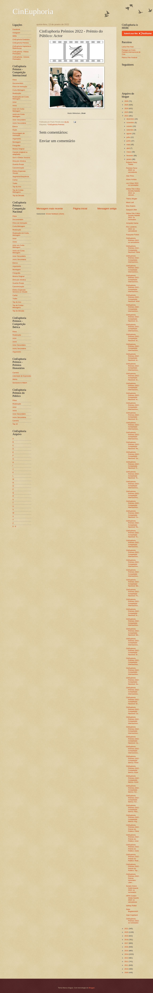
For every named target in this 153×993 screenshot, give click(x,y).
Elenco (15, 127)
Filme (15, 80)
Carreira (16, 373)
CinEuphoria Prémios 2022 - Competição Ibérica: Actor (133, 769)
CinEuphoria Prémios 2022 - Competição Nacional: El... (133, 416)
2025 (126, 105)
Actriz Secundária (19, 123)
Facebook (16, 29)
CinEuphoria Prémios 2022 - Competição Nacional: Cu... (133, 514)
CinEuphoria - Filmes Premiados (21, 53)
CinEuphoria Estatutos (21, 39)
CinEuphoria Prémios (21, 43)
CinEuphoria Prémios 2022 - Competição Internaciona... (133, 259)
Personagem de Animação (19, 134)
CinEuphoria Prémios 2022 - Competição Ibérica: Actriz (133, 779)
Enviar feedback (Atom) (55, 214)
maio (128, 145)
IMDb (15, 36)
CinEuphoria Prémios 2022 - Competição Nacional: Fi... (133, 465)
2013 (126, 958)
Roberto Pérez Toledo (131, 163)
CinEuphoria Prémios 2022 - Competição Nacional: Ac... (133, 318)
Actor (15, 102)
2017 (126, 943)
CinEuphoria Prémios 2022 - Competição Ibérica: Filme (133, 759)
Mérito (15, 379)
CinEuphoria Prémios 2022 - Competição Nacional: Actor (133, 298)
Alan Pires (130, 176)
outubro (129, 126)
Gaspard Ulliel (131, 210)
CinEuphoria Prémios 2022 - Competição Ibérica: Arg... (133, 818)
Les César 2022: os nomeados (132, 184)
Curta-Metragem (19, 90)
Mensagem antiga (106, 208)
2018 (126, 940)
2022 (126, 116)
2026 (126, 101)
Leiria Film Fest (128, 47)
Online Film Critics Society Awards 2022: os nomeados (133, 216)
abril (128, 148)
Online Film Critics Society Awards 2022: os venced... (133, 192)
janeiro (129, 159)
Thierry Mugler (131, 199)
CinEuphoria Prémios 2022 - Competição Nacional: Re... (133, 445)
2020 (126, 932)
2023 (126, 112)
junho (128, 141)
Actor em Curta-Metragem (19, 110)
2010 (126, 969)
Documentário (18, 83)
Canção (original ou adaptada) (20, 153)
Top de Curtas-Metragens (18, 191)
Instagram (16, 33)
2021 (126, 929)
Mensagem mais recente (50, 208)
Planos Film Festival (129, 58)
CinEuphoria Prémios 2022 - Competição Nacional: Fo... (133, 593)
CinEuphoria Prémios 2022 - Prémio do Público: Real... (133, 858)
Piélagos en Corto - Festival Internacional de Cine (131, 52)
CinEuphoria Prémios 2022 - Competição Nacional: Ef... (133, 700)
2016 (126, 947)
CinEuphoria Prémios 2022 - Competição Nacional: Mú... (133, 632)
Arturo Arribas (131, 179)
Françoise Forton (132, 235)
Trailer (15, 183)
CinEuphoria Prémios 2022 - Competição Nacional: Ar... (133, 612)
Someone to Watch (20, 383)
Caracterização (18, 168)
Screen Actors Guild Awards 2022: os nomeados (132, 889)
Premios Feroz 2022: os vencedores (131, 170)
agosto (129, 134)
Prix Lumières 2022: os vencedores (131, 229)
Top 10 (15, 424)
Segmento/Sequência (21, 177)
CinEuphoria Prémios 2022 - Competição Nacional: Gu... (133, 681)
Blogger (92, 988)
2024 (126, 108)
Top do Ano (17, 187)
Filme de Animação (20, 87)
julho (128, 137)
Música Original (18, 149)
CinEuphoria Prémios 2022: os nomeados (132, 921)
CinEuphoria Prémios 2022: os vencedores (132, 240)
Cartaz (15, 180)
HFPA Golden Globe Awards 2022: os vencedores (132, 899)
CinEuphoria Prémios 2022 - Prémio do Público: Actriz (133, 848)
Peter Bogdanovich (132, 910)
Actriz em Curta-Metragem (19, 115)
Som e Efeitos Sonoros (21, 158)
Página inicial (80, 208)
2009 (126, 972)
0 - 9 (14, 526)
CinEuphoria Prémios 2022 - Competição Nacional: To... (133, 475)
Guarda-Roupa (18, 164)
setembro (130, 130)
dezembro (130, 119)
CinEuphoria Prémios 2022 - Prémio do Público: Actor (133, 838)
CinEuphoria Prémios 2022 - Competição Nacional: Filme (133, 249)
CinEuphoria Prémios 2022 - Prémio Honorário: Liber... (133, 878)
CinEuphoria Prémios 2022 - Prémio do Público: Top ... (133, 867)
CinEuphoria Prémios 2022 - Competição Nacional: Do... (133, 455)
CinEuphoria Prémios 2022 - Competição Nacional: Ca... (133, 710)
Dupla (15, 130)
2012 (126, 961)
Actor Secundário (19, 120)
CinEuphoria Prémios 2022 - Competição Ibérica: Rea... (133, 808)
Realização (17, 93)
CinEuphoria (33, 11)
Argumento (17, 139)
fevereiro (130, 156)
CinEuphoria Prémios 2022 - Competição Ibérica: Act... (133, 789)
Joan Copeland (132, 915)
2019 (126, 936)
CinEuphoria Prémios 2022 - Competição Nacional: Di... (133, 651)
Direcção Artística (19, 161)
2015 (126, 951)
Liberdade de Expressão (22, 376)
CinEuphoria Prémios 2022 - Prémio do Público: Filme (133, 828)
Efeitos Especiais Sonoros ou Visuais (20, 291)
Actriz (15, 106)
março (129, 152)
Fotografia (16, 145)
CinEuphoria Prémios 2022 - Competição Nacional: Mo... (133, 583)
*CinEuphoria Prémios (55, 125)
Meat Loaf (130, 202)
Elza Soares (130, 206)
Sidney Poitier (131, 906)
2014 (126, 954)
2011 (126, 965)
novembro (130, 123)
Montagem (17, 142)
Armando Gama (132, 223)
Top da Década (18, 196)
